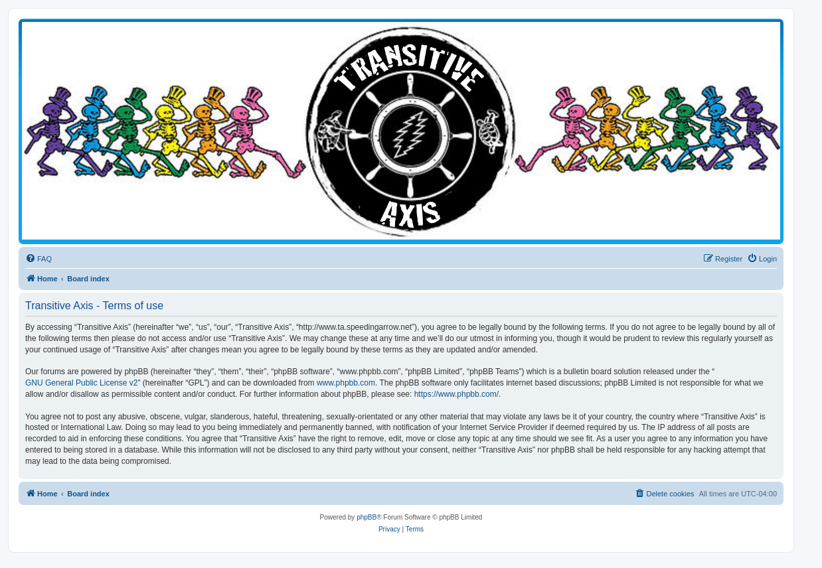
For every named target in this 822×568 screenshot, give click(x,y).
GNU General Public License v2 (81, 383)
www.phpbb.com (346, 383)
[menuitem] (38, 259)
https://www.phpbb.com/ (456, 394)
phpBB (366, 517)
